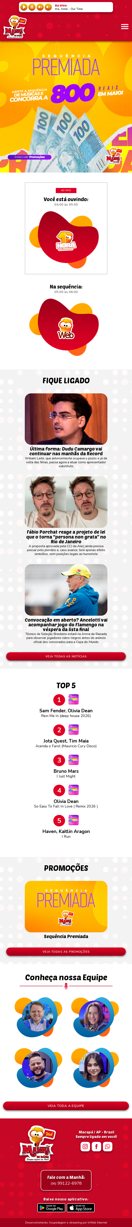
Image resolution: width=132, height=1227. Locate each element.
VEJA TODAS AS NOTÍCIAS (66, 656)
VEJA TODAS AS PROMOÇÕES (66, 952)
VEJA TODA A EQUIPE (66, 1106)
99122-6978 (66, 1180)
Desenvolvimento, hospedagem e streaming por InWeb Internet (66, 1223)
